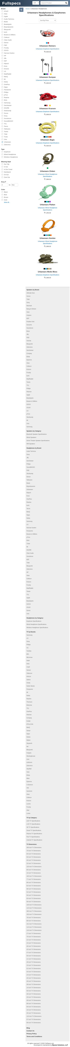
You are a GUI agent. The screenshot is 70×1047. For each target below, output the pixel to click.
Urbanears (7, 142)
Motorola (29, 705)
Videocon (29, 673)
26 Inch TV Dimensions (34, 978)
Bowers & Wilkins (9, 35)
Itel (27, 746)
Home (28, 9)
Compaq (29, 353)
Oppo (6, 87)
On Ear (6, 174)
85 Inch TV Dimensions (34, 870)
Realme (6, 97)
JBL (5, 58)
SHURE (6, 108)
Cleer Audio (8, 40)
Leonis (29, 804)
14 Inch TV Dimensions (34, 987)
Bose (28, 331)
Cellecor (6, 37)
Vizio (28, 312)
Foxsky (6, 48)
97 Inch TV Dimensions (34, 1019)
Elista (28, 356)
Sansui (29, 670)
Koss (5, 66)
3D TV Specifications (33, 827)
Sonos (6, 113)
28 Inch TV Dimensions (34, 981)
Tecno (6, 126)
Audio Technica (9, 19)
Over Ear (7, 177)
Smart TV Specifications (34, 830)
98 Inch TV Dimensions (34, 889)
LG (5, 71)
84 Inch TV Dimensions (34, 1007)
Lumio (28, 813)
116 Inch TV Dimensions (34, 930)
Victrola (29, 341)
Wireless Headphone (11, 157)
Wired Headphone (10, 154)
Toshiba (29, 651)
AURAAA (29, 762)
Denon (6, 42)
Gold (5, 200)
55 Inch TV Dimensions (34, 956)
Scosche (29, 325)
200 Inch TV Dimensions (34, 847)
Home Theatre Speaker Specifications (38, 440)
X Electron (30, 785)
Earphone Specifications (34, 621)
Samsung (7, 103)
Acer (28, 759)
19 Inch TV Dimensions (34, 1010)
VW (28, 788)
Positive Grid (30, 321)
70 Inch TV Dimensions (34, 850)
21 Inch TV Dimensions (34, 959)
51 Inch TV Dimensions (34, 968)
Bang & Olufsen (31, 309)
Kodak (28, 721)
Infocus (29, 676)
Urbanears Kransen (47, 109)
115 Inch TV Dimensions (34, 908)
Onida (28, 683)
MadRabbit (7, 74)
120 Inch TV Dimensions (34, 866)
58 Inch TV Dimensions (34, 901)
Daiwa (28, 737)
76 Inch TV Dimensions (34, 917)
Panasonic (7, 90)
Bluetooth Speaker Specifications (37, 434)
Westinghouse (31, 756)
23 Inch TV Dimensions (34, 975)
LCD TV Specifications (33, 824)
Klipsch (6, 63)
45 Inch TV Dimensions (34, 1013)
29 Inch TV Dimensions (34, 962)
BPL (28, 654)
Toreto (6, 131)
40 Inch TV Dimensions (34, 860)
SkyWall (29, 769)
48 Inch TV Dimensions (34, 994)
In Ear (6, 167)
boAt (5, 32)
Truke (6, 137)
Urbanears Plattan (47, 205)
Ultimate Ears (31, 293)
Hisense (29, 391)
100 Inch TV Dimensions (34, 876)
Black (6, 192)
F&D (5, 45)
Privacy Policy (32, 1033)
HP (5, 56)
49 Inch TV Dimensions (34, 1000)
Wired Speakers (31, 437)
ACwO (6, 11)
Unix (5, 139)
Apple (6, 16)
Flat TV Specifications (33, 837)
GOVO (6, 50)
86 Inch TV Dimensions (34, 882)
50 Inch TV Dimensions (34, 991)
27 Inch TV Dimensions (34, 933)
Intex (28, 664)
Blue (5, 195)
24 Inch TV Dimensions (34, 943)
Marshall (29, 306)
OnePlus (7, 84)
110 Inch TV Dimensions (34, 1016)
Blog (28, 1028)
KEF (5, 61)
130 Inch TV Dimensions (34, 905)
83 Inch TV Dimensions (34, 898)
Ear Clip (6, 164)
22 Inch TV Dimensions (34, 940)
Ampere (29, 315)
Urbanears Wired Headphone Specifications (47, 175)
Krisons (6, 69)
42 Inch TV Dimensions (34, 949)
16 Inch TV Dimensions (34, 873)
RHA (5, 100)
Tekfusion (7, 129)
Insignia (29, 753)
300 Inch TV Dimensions (34, 911)
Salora (29, 679)
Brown (6, 197)
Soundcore (7, 118)
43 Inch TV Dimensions (34, 972)
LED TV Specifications (33, 821)
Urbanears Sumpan (47, 77)
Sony (5, 116)
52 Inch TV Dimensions (34, 892)
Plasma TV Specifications (34, 833)
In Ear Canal (8, 169)
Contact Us (30, 1031)
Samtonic (29, 791)
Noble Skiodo (31, 686)
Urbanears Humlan (48, 238)
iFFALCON (30, 724)
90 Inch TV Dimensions (34, 1022)
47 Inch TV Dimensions (34, 952)
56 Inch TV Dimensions (34, 895)
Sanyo (28, 730)
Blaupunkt (7, 29)
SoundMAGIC (8, 121)
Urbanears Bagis (47, 140)
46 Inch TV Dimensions (34, 946)
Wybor (29, 740)
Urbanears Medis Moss (47, 272)
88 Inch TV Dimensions (34, 1003)
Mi (5, 79)
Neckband (7, 172)
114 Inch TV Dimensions (34, 927)
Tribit (5, 134)
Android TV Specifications (34, 840)
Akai (28, 810)
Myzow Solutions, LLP (60, 1045)
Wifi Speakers (31, 444)
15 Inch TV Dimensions (34, 965)
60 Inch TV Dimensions (34, 857)
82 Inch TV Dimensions (34, 886)
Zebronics (7, 144)
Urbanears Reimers (47, 46)
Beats (6, 22)
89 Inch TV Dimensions (34, 921)
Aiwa (5, 14)
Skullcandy (7, 110)
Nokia (6, 82)
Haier (28, 660)
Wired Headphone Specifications (36, 624)
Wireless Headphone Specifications (37, 627)
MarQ (6, 76)
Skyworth (29, 743)
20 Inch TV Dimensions (34, 997)
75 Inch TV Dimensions (34, 936)
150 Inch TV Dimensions (34, 914)
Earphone (7, 152)
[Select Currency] (35, 3)
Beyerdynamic (8, 27)
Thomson (29, 702)
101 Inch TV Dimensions (34, 924)
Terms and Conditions (34, 1036)
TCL (5, 124)
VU (28, 648)
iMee (28, 778)
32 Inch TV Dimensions (34, 863)
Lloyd (28, 667)
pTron (6, 95)
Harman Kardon (9, 53)
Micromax (29, 657)
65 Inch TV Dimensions (34, 854)
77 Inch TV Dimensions (34, 879)
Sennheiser (8, 105)
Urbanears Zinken (47, 171)
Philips (6, 92)
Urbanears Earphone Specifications (47, 49)
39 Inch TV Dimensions (34, 984)
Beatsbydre (8, 24)
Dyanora (29, 360)
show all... (7, 202)
